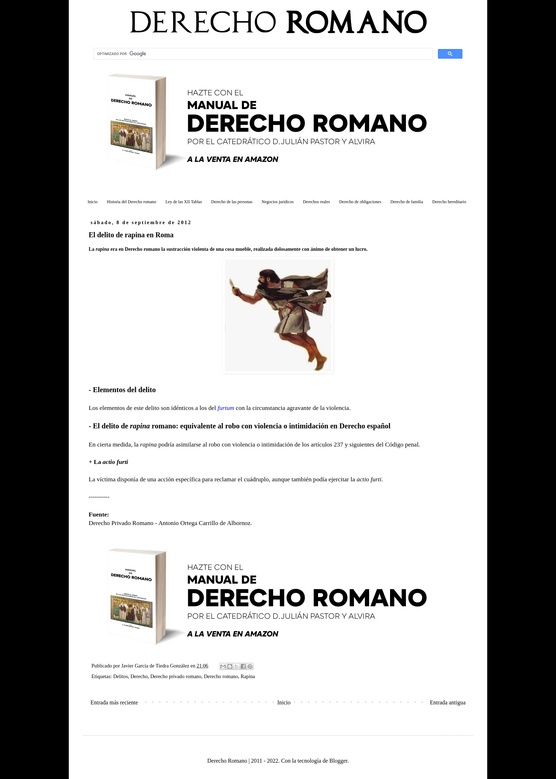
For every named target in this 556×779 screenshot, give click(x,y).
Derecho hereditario (449, 201)
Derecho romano (221, 676)
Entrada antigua (448, 702)
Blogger (338, 761)
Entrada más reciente (114, 702)
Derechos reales (316, 201)
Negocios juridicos (278, 201)
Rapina (247, 676)
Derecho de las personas (231, 201)
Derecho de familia (406, 201)
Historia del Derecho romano (131, 201)
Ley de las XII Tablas (184, 201)
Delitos (120, 676)
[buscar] (262, 54)
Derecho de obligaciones (360, 201)
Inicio (93, 201)
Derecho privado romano (175, 676)
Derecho (139, 676)
